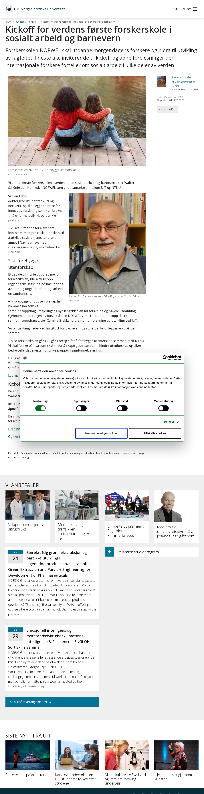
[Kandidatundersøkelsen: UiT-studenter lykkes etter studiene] (77, 714)
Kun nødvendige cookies (101, 433)
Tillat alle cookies (155, 433)
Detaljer (169, 421)
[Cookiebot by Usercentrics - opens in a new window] (165, 358)
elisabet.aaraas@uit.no (183, 81)
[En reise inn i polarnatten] (27, 710)
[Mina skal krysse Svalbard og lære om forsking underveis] (127, 714)
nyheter (19, 21)
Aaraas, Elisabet (182, 77)
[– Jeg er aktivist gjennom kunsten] (176, 712)
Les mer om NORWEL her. (27, 325)
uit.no (8, 21)
